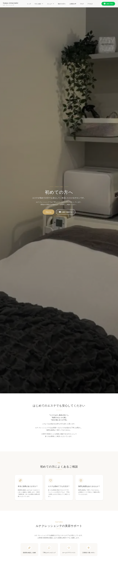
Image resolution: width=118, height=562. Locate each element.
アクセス (90, 4)
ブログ (82, 4)
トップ (29, 4)
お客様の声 (73, 4)
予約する (48, 212)
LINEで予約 (108, 4)
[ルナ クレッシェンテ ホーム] (10, 4)
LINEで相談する (65, 212)
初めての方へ (62, 4)
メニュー (50, 4)
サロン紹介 (39, 4)
